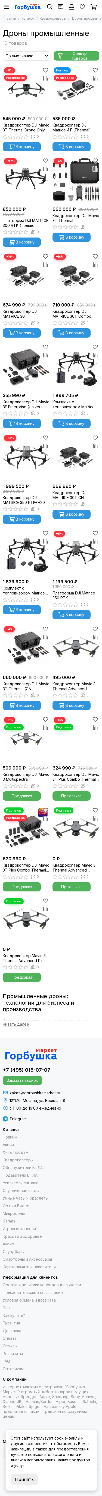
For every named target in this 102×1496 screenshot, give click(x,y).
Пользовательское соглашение (33, 1292)
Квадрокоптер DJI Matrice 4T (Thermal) (71, 127)
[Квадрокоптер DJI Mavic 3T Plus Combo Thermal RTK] (76, 739)
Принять (24, 1479)
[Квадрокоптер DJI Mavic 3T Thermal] (76, 180)
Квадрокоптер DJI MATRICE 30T (20, 314)
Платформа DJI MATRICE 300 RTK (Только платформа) (25, 223)
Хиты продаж (16, 1152)
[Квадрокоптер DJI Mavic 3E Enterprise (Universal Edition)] (26, 366)
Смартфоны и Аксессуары (27, 1259)
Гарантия (11, 1323)
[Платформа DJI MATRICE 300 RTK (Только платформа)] (26, 180)
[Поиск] (49, 7)
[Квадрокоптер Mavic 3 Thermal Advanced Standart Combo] (76, 648)
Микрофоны (14, 1213)
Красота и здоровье (22, 1236)
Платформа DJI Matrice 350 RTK (73, 595)
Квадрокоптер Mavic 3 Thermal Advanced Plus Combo (24, 958)
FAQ (6, 1361)
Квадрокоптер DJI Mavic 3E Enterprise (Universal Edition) (26, 404)
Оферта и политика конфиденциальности (42, 1284)
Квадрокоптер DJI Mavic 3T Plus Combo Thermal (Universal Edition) (26, 868)
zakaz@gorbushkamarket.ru (35, 1093)
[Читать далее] (16, 1024)
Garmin (9, 1221)
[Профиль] (71, 7)
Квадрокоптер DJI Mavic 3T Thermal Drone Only (26, 127)
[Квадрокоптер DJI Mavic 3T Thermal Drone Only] (26, 89)
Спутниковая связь (21, 1190)
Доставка (12, 1330)
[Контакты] (60, 7)
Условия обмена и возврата (29, 1300)
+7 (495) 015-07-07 (26, 1070)
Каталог (27, 18)
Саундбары (13, 1251)
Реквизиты (13, 1353)
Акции (8, 1144)
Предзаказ (22, 796)
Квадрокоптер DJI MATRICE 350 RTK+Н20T (25, 500)
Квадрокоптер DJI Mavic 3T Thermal (75, 218)
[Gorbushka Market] (28, 7)
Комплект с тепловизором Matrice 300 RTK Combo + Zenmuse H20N (24, 591)
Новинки (10, 1137)
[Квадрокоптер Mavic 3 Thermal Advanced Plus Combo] (26, 920)
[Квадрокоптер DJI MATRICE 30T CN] (76, 457)
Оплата (10, 1338)
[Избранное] (82, 7)
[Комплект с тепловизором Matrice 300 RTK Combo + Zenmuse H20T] (76, 366)
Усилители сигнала (20, 1182)
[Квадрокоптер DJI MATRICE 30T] (26, 275)
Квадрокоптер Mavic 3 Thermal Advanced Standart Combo (73, 686)
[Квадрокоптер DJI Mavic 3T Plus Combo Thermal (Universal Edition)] (26, 829)
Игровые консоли (19, 1228)
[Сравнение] (46, 78)
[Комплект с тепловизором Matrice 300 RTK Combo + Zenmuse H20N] (26, 552)
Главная (9, 18)
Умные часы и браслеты (25, 1198)
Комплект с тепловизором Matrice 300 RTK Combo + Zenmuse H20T (73, 404)
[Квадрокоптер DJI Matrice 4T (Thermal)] (76, 89)
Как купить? (14, 1315)
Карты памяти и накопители (29, 1266)
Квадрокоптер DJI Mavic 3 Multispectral (26, 777)
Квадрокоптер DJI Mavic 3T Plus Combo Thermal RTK (75, 777)
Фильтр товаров (73, 56)
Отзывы (10, 1346)
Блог (7, 1307)
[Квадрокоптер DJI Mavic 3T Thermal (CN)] (26, 648)
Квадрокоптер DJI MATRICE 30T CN (69, 495)
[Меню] (7, 7)
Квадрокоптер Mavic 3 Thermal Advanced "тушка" (73, 868)
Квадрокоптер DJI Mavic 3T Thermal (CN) (26, 686)
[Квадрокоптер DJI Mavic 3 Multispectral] (26, 739)
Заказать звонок (22, 1080)
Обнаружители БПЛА (23, 1167)
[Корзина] (94, 7)
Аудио (8, 1244)
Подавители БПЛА (20, 1175)
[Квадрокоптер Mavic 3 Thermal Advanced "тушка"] (76, 829)
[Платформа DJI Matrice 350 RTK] (76, 552)
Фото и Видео (16, 1205)
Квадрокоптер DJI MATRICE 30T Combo (71, 314)
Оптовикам (13, 1368)
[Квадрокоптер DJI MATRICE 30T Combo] (76, 275)
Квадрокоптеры (53, 18)
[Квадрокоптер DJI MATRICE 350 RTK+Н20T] (26, 457)
